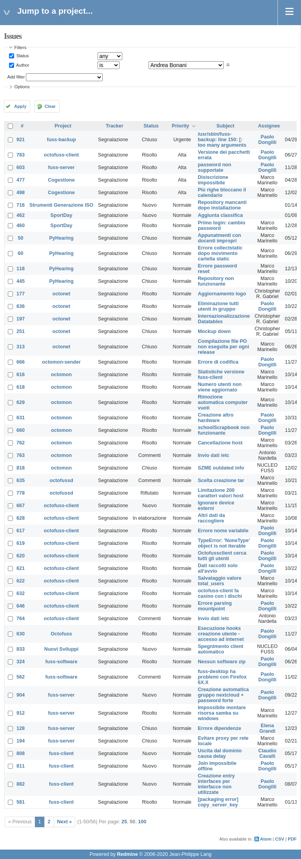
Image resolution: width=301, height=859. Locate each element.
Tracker (114, 126)
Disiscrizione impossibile (213, 180)
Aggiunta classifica (220, 215)
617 (20, 530)
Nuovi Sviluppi (61, 649)
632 (20, 593)
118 (20, 268)
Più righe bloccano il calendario (222, 192)
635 (20, 480)
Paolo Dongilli (267, 139)
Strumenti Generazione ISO (61, 205)
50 (21, 238)
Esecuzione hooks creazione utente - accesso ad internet (221, 634)
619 (20, 543)
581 (20, 802)
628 (20, 518)
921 (20, 139)
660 (20, 430)
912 (20, 713)
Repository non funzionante (216, 281)
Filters (21, 47)
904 (20, 695)
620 (20, 556)
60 (21, 253)
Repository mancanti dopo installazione (222, 205)
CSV (279, 839)
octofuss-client (61, 155)
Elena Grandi (267, 728)
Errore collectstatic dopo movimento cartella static (220, 253)
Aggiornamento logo (222, 294)
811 (20, 766)
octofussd (61, 480)
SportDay (62, 215)
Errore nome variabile (223, 530)
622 (20, 581)
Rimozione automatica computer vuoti (223, 402)
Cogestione (61, 180)
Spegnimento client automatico (220, 649)
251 (20, 331)
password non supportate (214, 167)
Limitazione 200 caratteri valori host (221, 493)
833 (20, 649)
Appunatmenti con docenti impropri (219, 238)
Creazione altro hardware (216, 417)
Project (62, 126)
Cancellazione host (220, 443)
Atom (266, 839)
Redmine (127, 854)
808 (20, 753)
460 (20, 225)
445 (20, 281)
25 (124, 821)
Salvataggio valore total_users (219, 580)
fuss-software (61, 661)
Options (22, 86)
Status (22, 55)
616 (20, 374)
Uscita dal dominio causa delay (220, 753)
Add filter (16, 77)
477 (20, 180)
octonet (61, 294)
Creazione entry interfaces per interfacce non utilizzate (216, 784)
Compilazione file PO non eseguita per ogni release (223, 347)
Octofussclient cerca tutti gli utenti (222, 555)
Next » (64, 821)
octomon (61, 374)
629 (20, 402)
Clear (50, 106)
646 (20, 606)
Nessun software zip (222, 661)
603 (20, 167)
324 (20, 661)
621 (20, 568)
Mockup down (214, 331)
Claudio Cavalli (267, 753)
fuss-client (61, 753)
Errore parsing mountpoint (215, 606)
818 (20, 468)
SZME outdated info (221, 468)
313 (20, 346)
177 (20, 294)
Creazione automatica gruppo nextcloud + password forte (223, 695)
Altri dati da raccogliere (211, 518)
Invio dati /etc (213, 455)
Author (22, 64)
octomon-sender (61, 362)
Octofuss (61, 634)
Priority (180, 126)
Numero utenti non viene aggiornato (220, 387)
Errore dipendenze (219, 728)
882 (20, 784)
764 (20, 618)
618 (20, 387)
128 (20, 728)
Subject (225, 126)
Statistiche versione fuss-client (221, 374)
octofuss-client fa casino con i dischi (220, 593)
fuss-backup (61, 139)
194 (20, 741)
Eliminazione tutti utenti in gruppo (218, 306)
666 (20, 362)
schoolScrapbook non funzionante (224, 430)
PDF (292, 839)
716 (20, 205)
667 (20, 505)
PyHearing (61, 238)
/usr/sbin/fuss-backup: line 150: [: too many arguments (222, 139)
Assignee (269, 126)
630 (20, 634)
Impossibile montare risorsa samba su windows (222, 713)
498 (20, 192)
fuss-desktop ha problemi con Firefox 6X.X (222, 677)
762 (20, 443)
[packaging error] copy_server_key (218, 802)
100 (142, 821)
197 (20, 319)
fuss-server (61, 167)
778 (20, 493)
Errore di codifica (218, 362)
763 (20, 455)
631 (20, 417)
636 (20, 306)
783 (20, 155)
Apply (20, 106)
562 (20, 677)
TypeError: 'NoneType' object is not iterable (224, 543)
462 (20, 215)
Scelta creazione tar (221, 480)
